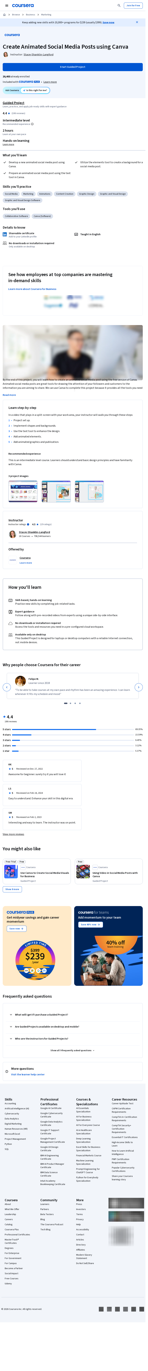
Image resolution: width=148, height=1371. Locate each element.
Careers (9, 1215)
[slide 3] (75, 699)
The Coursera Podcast (51, 1220)
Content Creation (64, 194)
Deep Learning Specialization (83, 1136)
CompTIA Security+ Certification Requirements (121, 1125)
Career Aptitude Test (122, 1099)
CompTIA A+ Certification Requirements (124, 1114)
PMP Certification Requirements (120, 1157)
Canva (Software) (42, 216)
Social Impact (11, 1269)
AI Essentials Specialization (83, 1106)
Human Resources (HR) (16, 1125)
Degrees (9, 1244)
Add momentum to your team (99, 913)
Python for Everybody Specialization (87, 1175)
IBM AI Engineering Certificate (49, 1153)
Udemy (8, 1279)
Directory (81, 1240)
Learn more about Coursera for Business (32, 289)
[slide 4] (80, 699)
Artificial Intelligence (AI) (17, 1104)
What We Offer (12, 1205)
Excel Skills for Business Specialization (88, 1144)
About (8, 1200)
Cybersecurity (12, 1109)
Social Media (11, 194)
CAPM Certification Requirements (121, 1106)
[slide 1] (65, 699)
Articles (80, 1235)
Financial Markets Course (88, 1151)
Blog (42, 1215)
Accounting (10, 1099)
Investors (81, 1205)
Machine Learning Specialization (85, 1158)
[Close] (137, 22)
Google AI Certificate (50, 1104)
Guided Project (13, 103)
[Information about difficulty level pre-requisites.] (32, 124)
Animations (44, 194)
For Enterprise (12, 1249)
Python (8, 1140)
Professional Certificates (17, 1230)
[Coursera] (23, 5)
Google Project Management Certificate (52, 1136)
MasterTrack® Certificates (12, 1237)
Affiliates (80, 1246)
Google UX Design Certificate (49, 1144)
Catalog (9, 1220)
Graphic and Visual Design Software (22, 200)
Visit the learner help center (28, 1070)
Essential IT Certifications (125, 1133)
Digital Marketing (13, 1119)
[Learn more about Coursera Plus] (50, 82)
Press (79, 1200)
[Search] (119, 6)
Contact (80, 1230)
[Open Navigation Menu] (7, 6)
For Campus (11, 1259)
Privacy (80, 1215)
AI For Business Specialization (84, 1114)
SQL (7, 1145)
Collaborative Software (16, 216)
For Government (13, 1254)
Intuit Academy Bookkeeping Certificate (52, 1178)
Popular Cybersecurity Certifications (123, 1165)
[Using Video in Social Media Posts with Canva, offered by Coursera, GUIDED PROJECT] (117, 870)
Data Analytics (12, 1114)
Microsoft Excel (12, 1130)
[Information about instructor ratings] (28, 520)
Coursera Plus (12, 1225)
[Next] (139, 683)
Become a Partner (14, 1264)
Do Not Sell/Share (85, 1259)
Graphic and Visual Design (113, 194)
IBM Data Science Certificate (49, 1170)
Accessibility (82, 1225)
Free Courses (11, 1274)
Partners (44, 1205)
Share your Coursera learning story (122, 1173)
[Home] (4, 15)
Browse (16, 14)
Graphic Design (86, 194)
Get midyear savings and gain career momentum (33, 915)
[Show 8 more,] (12, 885)
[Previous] (7, 683)
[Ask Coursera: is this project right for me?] (35, 90)
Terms (79, 1210)
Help (78, 1220)
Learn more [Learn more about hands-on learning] (8, 144)
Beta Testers (47, 1210)
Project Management (15, 1135)
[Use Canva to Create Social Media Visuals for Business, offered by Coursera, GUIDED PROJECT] (44, 870)
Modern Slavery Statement (84, 1252)
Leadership (10, 1210)
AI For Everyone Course (88, 1121)
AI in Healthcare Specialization (84, 1128)
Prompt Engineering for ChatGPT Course (88, 1166)
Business (30, 14)
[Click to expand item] (23, 487)
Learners (44, 1200)
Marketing (46, 14)
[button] (26, 559)
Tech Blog (45, 1225)
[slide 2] (70, 699)
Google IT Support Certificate (49, 1128)
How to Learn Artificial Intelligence (123, 1148)
